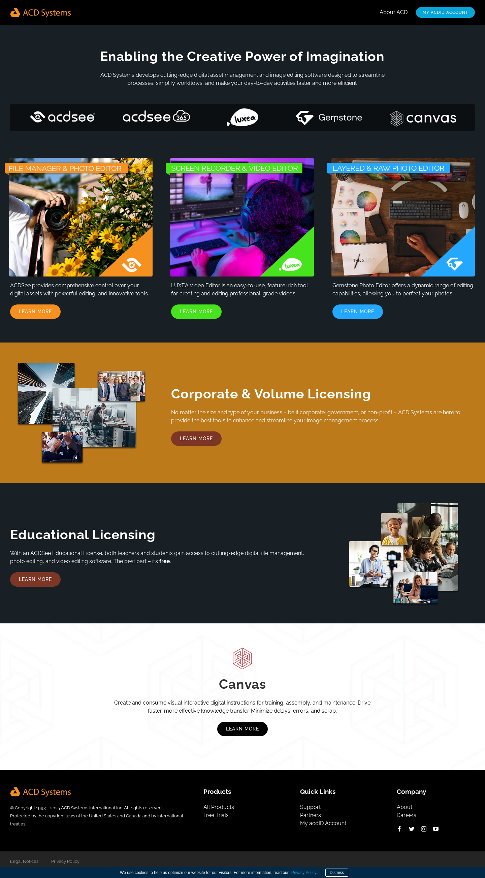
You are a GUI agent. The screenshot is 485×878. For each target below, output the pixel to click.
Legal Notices (24, 861)
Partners (310, 815)
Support (310, 807)
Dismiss (337, 872)
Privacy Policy (65, 861)
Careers (406, 815)
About (404, 807)
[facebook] (399, 829)
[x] (411, 829)
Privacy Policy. (304, 872)
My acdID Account (323, 823)
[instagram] (423, 829)
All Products (218, 807)
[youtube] (436, 829)
